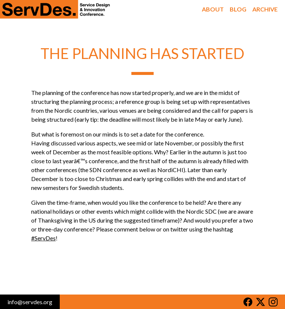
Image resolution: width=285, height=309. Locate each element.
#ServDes (43, 237)
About (213, 9)
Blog (238, 9)
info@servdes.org (29, 301)
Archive (265, 9)
